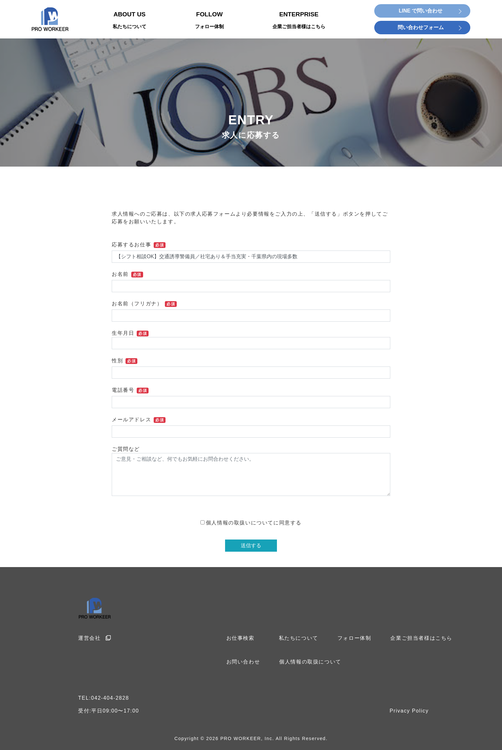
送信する (251, 545)
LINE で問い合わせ (421, 10)
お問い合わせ (243, 661)
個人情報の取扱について (310, 661)
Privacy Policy (409, 710)
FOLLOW (209, 20)
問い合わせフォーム (421, 27)
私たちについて (298, 638)
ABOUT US (129, 20)
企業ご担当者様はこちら (421, 638)
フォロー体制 (354, 638)
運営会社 (94, 638)
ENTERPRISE (298, 20)
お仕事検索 (240, 638)
